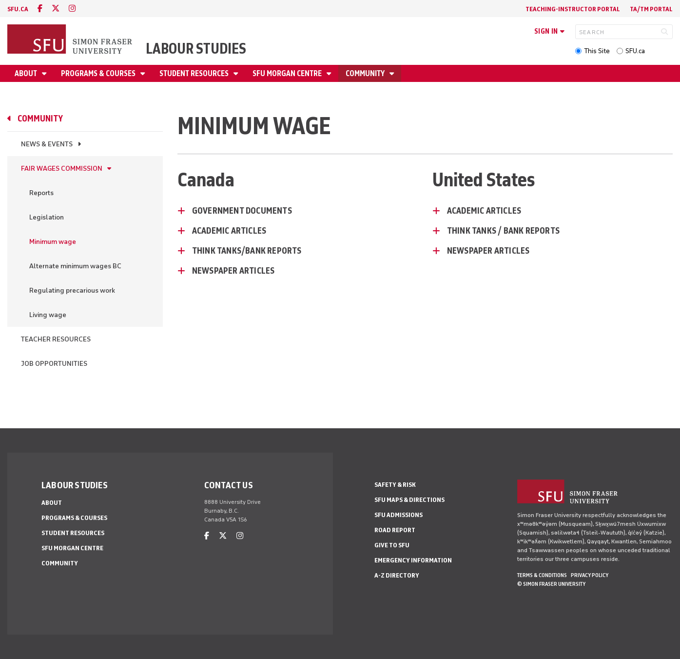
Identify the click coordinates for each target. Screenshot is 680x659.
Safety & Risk (395, 484)
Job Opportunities (54, 363)
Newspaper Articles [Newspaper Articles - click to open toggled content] (233, 270)
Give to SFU (391, 545)
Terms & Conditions (542, 575)
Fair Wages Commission (61, 168)
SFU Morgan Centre (288, 73)
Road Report (394, 530)
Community (366, 73)
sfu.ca (17, 9)
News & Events (47, 144)
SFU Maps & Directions (409, 500)
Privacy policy (589, 575)
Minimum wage (52, 242)
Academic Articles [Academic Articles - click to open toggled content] (229, 230)
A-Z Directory (396, 575)
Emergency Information (413, 560)
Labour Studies (196, 49)
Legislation (46, 217)
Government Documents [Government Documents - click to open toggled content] (242, 210)
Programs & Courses (99, 73)
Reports (41, 193)
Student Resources (194, 73)
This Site (597, 51)
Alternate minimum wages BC (75, 266)
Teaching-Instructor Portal (572, 9)
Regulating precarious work (72, 290)
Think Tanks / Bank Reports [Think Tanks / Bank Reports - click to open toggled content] (503, 230)
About (27, 73)
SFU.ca (635, 51)
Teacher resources (56, 339)
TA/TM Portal (651, 9)
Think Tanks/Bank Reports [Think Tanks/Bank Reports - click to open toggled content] (247, 250)
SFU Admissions (398, 515)
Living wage (47, 315)
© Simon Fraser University (551, 583)
